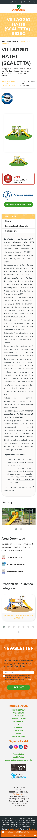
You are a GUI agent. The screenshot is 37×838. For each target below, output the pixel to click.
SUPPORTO (18, 728)
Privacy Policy (18, 754)
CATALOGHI (18, 731)
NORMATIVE (18, 722)
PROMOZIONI (18, 716)
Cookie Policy (18, 757)
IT (5, 2)
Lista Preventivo (26, 2)
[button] (16, 529)
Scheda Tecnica (11, 557)
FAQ (18, 725)
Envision (32, 829)
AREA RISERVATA (18, 710)
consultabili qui (13, 829)
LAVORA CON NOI (18, 719)
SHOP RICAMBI (18, 736)
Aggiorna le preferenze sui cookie (18, 760)
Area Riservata (15, 2)
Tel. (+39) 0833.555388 (18, 794)
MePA (18, 733)
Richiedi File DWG (12, 571)
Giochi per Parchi (9, 41)
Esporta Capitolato (13, 564)
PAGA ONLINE (18, 713)
